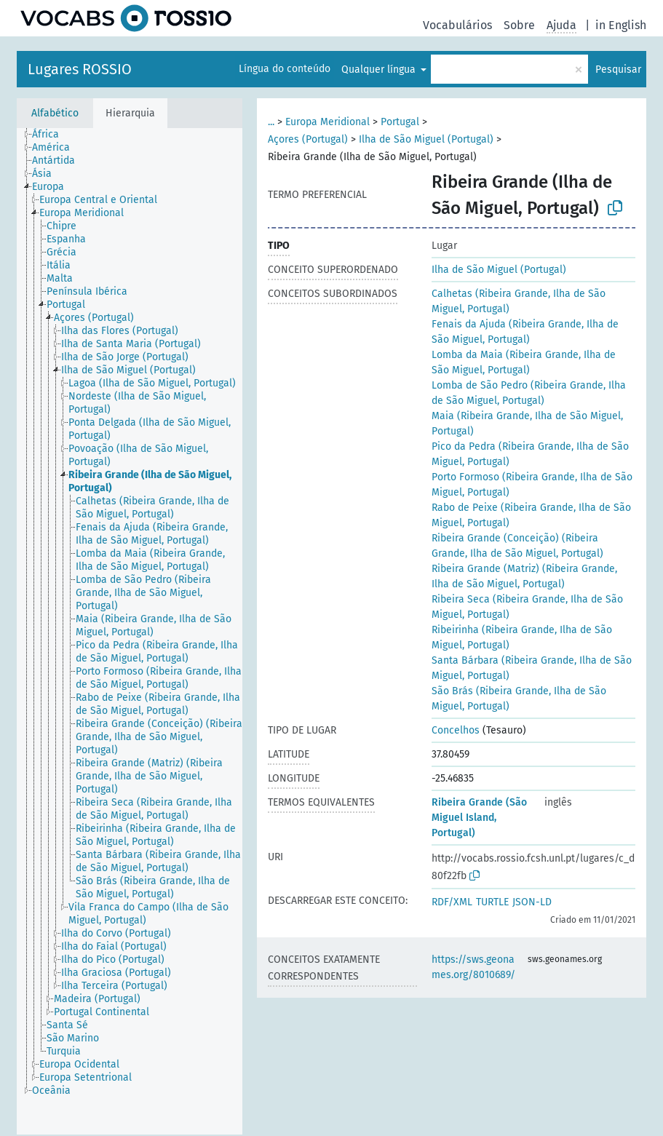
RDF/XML (452, 902)
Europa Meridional (327, 122)
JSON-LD (532, 902)
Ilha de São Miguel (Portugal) (426, 139)
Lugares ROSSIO (80, 69)
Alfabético (55, 113)
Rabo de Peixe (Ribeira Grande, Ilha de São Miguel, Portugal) (531, 515)
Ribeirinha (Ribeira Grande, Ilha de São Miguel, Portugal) (522, 637)
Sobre (519, 25)
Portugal (400, 122)
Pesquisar (618, 69)
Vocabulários (457, 25)
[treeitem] (51, 134)
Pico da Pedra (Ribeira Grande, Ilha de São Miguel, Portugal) (530, 454)
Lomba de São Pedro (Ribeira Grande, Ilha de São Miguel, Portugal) (529, 393)
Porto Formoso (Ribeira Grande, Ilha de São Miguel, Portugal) (532, 485)
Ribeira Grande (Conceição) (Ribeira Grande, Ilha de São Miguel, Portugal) (517, 546)
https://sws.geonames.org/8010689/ (473, 967)
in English (620, 25)
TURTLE (492, 902)
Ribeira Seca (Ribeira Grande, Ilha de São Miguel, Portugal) (527, 607)
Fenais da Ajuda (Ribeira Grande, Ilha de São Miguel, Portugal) (525, 332)
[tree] (129, 631)
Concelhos (456, 730)
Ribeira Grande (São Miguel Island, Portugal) (479, 817)
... (271, 122)
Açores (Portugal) (308, 139)
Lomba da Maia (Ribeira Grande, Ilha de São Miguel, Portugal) (524, 362)
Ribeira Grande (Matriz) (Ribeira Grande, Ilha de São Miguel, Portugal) (524, 576)
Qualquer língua (379, 69)
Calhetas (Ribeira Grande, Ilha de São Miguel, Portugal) (519, 301)
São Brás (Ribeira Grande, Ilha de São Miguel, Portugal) (519, 698)
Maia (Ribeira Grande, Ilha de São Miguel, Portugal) (527, 423)
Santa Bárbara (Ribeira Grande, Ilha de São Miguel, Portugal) (532, 668)
